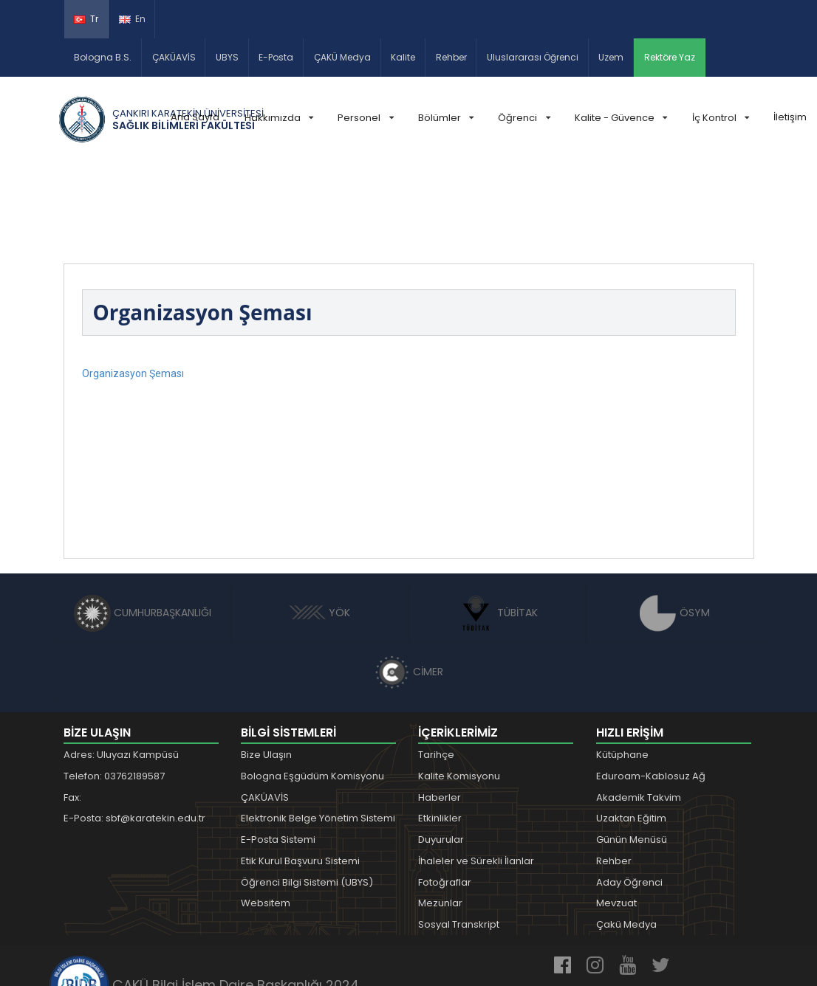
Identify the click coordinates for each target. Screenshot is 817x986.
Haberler (439, 711)
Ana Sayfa (195, 117)
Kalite (403, 57)
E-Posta (276, 57)
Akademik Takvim (638, 711)
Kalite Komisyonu (459, 690)
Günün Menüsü (631, 754)
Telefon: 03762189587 (114, 690)
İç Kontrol (720, 118)
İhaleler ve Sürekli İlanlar (476, 775)
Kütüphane (622, 669)
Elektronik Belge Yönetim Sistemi (318, 732)
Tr (86, 19)
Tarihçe (436, 669)
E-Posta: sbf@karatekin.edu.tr (134, 732)
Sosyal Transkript (458, 839)
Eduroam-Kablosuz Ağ (650, 690)
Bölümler (446, 118)
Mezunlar (440, 817)
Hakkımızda (279, 118)
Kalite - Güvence (621, 118)
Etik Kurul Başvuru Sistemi (300, 775)
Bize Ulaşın (266, 669)
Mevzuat (616, 817)
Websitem (265, 817)
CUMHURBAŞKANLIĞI (142, 526)
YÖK (319, 526)
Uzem (610, 57)
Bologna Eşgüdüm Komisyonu (312, 690)
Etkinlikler (440, 732)
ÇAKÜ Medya (342, 57)
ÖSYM (675, 526)
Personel (365, 118)
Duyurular (441, 754)
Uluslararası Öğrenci (532, 57)
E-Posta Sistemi (278, 754)
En (132, 19)
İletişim (790, 117)
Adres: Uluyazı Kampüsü (121, 669)
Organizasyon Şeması (133, 288)
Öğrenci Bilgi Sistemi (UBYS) (307, 796)
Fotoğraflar (444, 796)
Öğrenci (524, 118)
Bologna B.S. (102, 57)
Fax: (72, 711)
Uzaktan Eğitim (631, 732)
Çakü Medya (626, 839)
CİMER (408, 585)
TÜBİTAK (497, 526)
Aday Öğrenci (629, 796)
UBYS (227, 57)
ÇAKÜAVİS (174, 57)
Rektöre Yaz (669, 57)
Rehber (451, 57)
